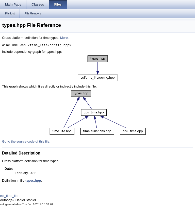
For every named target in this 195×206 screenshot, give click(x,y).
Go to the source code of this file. (26, 141)
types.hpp (33, 180)
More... (65, 38)
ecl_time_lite (9, 196)
